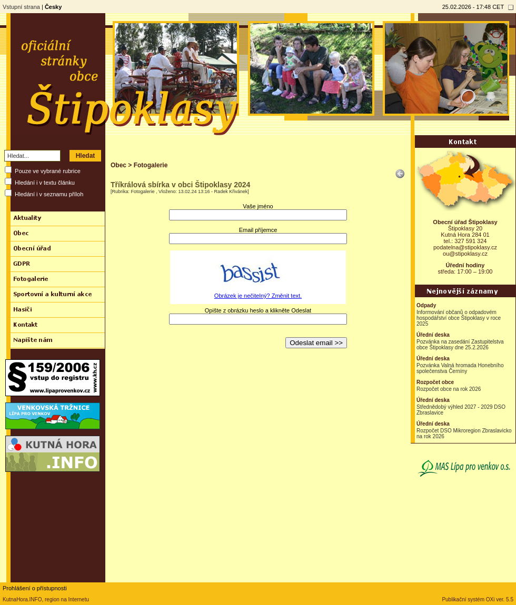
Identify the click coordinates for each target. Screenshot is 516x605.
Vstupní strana (21, 7)
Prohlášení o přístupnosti (35, 588)
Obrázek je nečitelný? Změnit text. (258, 296)
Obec (118, 165)
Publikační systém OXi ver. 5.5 (477, 599)
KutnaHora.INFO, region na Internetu (46, 599)
